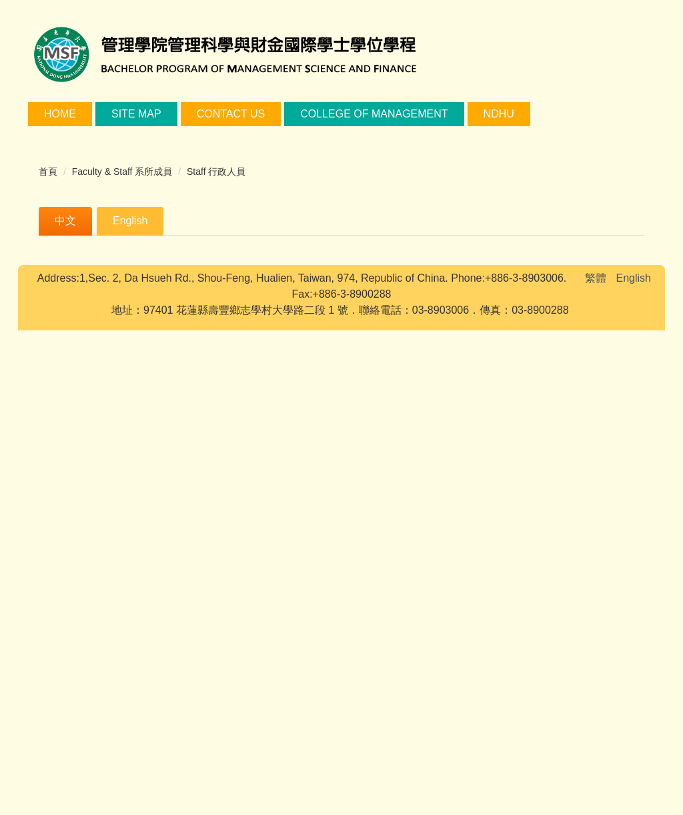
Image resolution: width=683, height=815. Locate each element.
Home (60, 113)
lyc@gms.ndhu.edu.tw (232, 328)
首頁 (48, 171)
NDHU (499, 113)
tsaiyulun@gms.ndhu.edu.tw (240, 573)
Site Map (136, 113)
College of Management (374, 113)
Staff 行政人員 (216, 171)
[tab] (65, 221)
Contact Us (231, 113)
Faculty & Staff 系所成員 (122, 171)
